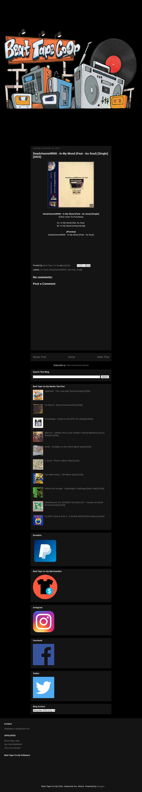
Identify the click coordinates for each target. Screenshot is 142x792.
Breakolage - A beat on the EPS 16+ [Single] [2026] (69, 419)
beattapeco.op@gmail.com (17, 728)
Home (71, 357)
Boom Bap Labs (11, 740)
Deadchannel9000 (57, 269)
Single (79, 269)
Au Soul (44, 269)
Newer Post (39, 357)
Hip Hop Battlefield (13, 744)
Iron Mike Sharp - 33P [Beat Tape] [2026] (64, 474)
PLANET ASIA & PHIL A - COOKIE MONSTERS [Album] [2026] (74, 516)
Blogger (100, 786)
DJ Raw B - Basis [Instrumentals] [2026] (63, 405)
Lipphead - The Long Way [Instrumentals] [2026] (67, 391)
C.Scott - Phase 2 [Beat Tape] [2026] (62, 460)
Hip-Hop (71, 269)
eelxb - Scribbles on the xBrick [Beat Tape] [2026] (68, 446)
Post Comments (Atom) (77, 365)
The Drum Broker (12, 748)
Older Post (103, 357)
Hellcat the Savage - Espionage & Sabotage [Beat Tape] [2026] (74, 488)
